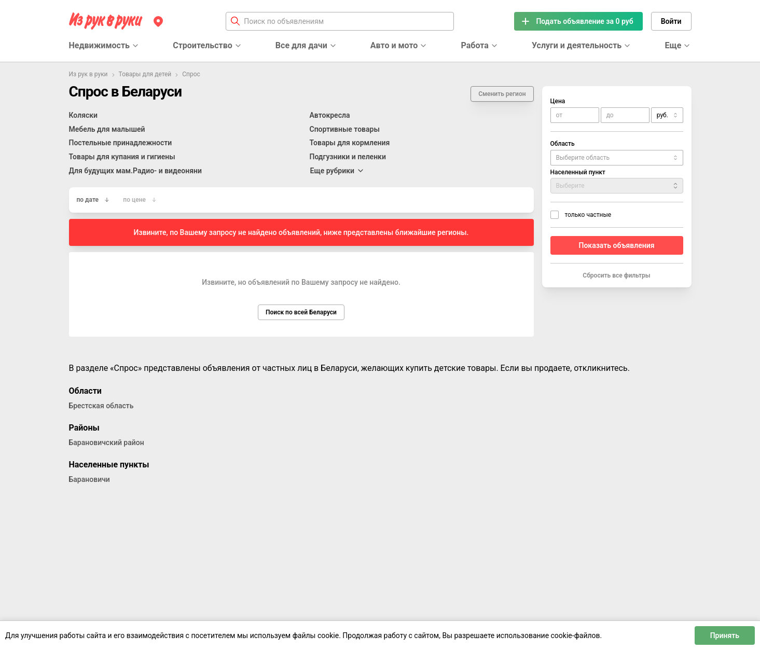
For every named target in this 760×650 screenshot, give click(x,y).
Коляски (83, 115)
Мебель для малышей (107, 129)
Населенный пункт (577, 172)
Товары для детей (145, 74)
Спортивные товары (345, 129)
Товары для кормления (350, 143)
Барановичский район (106, 442)
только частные (588, 214)
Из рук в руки (88, 74)
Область (562, 143)
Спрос (191, 74)
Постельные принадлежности (120, 143)
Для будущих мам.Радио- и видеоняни (135, 171)
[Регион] (158, 21)
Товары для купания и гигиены (122, 157)
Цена (557, 101)
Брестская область (101, 406)
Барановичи (89, 479)
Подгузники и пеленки (348, 157)
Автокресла (330, 115)
